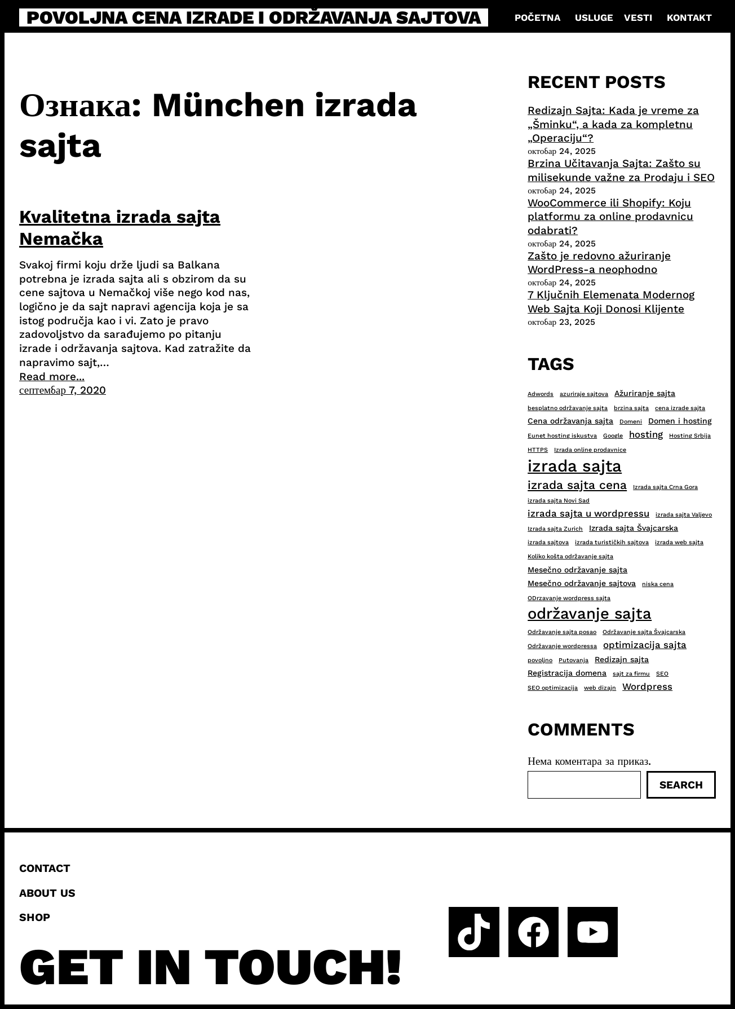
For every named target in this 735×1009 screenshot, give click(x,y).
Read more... (52, 376)
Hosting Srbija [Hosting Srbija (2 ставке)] (690, 435)
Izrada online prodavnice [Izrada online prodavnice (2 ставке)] (590, 449)
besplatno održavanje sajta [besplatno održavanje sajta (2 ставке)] (568, 408)
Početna (537, 17)
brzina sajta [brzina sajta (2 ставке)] (631, 408)
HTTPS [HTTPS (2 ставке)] (538, 449)
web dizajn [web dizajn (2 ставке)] (600, 687)
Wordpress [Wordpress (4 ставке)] (647, 686)
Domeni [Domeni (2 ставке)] (630, 421)
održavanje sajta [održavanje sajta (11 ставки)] (590, 614)
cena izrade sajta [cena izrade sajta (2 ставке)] (680, 408)
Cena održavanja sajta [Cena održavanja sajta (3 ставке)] (570, 420)
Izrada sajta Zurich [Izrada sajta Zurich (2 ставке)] (555, 528)
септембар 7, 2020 (62, 390)
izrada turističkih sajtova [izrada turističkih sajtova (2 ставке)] (612, 542)
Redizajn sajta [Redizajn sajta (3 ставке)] (622, 659)
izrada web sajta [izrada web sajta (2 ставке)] (679, 542)
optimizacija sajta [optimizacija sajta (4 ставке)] (645, 644)
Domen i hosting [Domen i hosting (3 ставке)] (680, 420)
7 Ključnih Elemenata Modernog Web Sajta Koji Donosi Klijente (611, 301)
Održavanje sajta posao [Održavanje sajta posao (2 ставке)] (562, 632)
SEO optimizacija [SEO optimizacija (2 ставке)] (553, 687)
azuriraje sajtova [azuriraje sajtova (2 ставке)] (584, 394)
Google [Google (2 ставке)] (613, 435)
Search (681, 784)
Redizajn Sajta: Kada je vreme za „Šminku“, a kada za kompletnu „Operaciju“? (613, 124)
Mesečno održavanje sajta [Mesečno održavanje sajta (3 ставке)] (577, 569)
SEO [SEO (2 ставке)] (662, 673)
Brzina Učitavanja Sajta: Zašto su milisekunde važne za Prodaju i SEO (621, 170)
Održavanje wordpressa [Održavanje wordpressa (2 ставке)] (562, 646)
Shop (34, 917)
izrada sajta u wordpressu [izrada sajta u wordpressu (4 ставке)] (588, 513)
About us (47, 893)
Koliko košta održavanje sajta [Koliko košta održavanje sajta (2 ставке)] (570, 556)
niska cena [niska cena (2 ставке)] (658, 584)
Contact (44, 868)
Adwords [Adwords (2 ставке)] (541, 394)
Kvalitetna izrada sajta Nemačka (119, 227)
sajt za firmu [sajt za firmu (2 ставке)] (631, 673)
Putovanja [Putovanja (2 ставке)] (573, 660)
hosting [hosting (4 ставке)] (646, 434)
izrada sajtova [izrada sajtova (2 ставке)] (548, 542)
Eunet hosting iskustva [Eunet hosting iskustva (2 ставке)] (562, 435)
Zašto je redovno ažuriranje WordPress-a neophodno (599, 262)
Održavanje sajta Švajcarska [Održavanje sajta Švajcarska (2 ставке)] (644, 632)
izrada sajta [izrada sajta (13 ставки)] (575, 465)
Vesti (638, 17)
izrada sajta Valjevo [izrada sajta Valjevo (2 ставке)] (684, 514)
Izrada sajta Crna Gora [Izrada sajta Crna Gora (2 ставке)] (665, 487)
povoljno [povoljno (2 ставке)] (540, 660)
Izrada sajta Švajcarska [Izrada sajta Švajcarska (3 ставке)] (633, 527)
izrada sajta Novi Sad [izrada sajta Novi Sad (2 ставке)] (559, 500)
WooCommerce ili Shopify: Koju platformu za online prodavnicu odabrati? (610, 216)
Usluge (594, 17)
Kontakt (689, 17)
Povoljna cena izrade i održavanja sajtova (253, 17)
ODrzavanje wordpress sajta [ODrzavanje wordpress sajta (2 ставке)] (569, 598)
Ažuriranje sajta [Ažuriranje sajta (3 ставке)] (644, 393)
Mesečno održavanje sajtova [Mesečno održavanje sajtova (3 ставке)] (582, 583)
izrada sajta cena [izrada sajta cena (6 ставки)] (577, 485)
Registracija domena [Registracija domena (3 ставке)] (567, 672)
